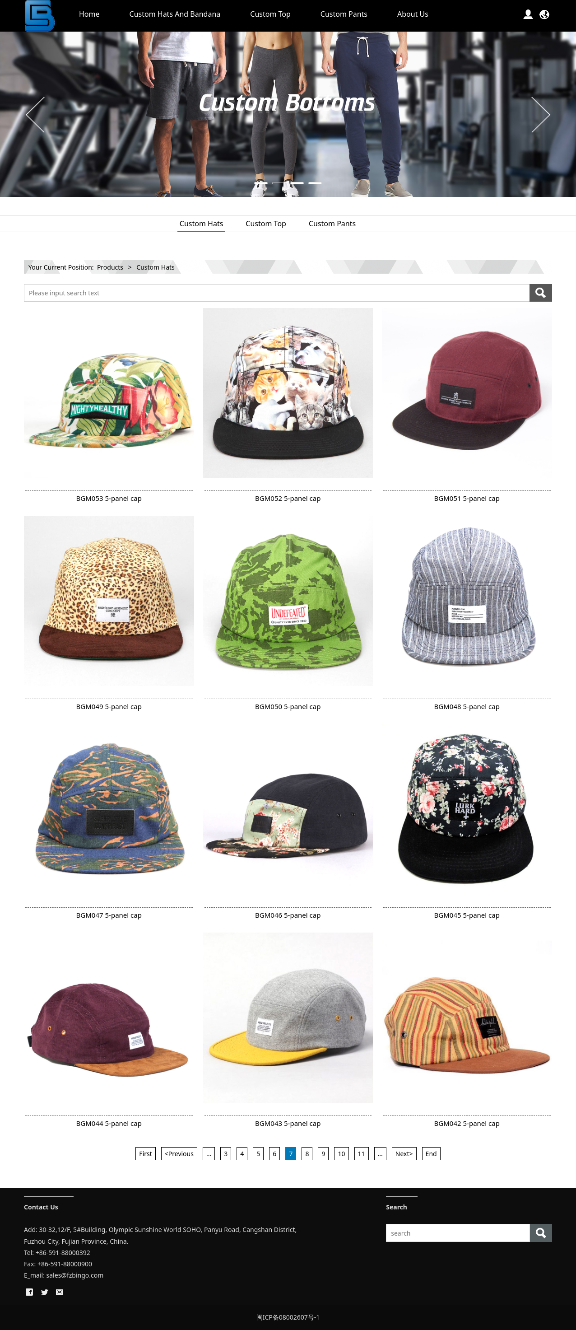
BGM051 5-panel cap (467, 498)
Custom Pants (344, 14)
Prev (36, 114)
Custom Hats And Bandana (175, 14)
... (208, 1153)
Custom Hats (201, 224)
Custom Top (270, 14)
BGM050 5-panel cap (288, 706)
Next (540, 114)
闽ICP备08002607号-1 (288, 1317)
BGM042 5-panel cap (467, 1123)
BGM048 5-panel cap (467, 706)
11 (361, 1153)
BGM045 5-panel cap (467, 914)
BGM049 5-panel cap (109, 706)
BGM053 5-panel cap (109, 498)
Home (89, 14)
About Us (412, 14)
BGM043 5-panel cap (288, 1123)
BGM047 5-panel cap (109, 914)
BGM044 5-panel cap (109, 1123)
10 (341, 1153)
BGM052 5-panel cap (288, 498)
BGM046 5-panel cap (288, 914)
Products (110, 267)
